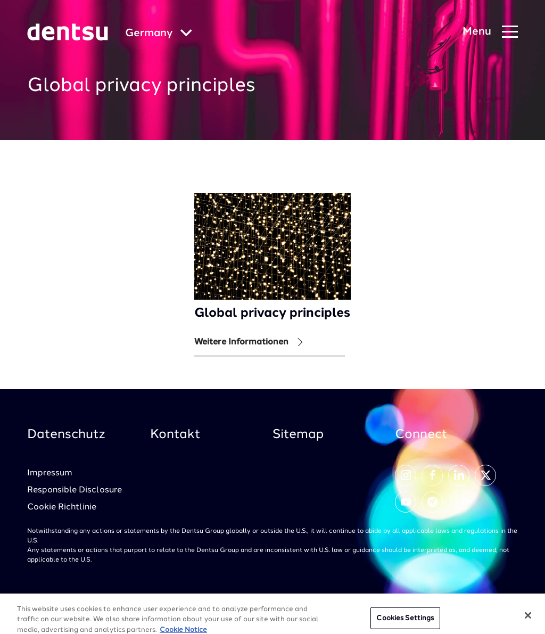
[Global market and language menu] (158, 34)
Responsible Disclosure (74, 490)
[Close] (528, 619)
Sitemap (298, 435)
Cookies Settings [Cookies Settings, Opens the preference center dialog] (405, 622)
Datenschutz (66, 435)
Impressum (49, 473)
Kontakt (175, 435)
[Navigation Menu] (490, 32)
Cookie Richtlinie (61, 507)
